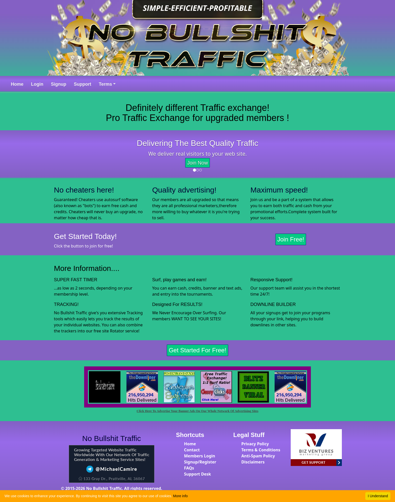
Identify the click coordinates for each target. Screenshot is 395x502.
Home (190, 444)
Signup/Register (200, 462)
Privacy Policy (255, 444)
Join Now (197, 163)
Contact (192, 450)
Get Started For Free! (197, 350)
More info (180, 496)
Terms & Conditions (260, 450)
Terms (105, 84)
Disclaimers (253, 462)
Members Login (199, 456)
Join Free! (290, 239)
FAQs (189, 468)
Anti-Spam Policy (258, 456)
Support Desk (197, 474)
